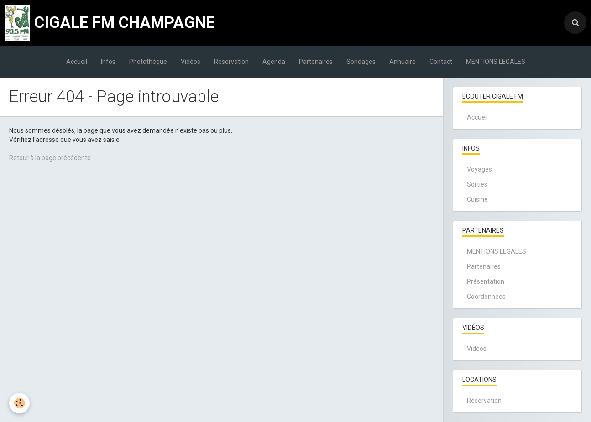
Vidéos (190, 61)
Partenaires (316, 61)
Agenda (273, 61)
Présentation (485, 281)
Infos (108, 61)
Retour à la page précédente (50, 158)
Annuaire (402, 61)
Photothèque (148, 61)
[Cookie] (19, 403)
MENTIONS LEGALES (495, 61)
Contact (440, 61)
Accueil (76, 61)
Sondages (361, 61)
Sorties (477, 184)
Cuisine (477, 199)
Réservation (231, 61)
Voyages (479, 169)
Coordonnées (486, 296)
